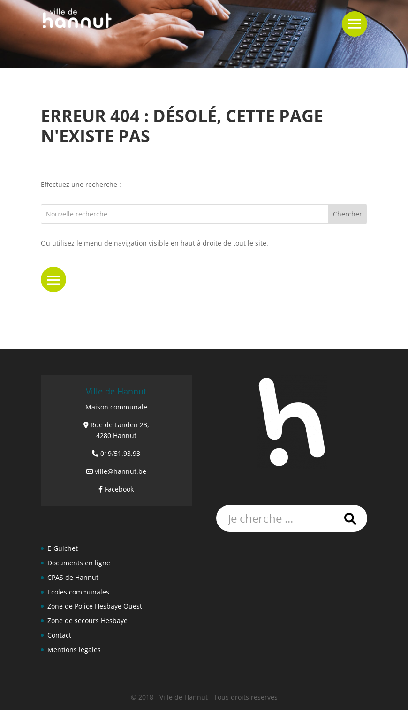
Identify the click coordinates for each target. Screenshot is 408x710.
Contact (59, 635)
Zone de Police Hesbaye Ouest (94, 606)
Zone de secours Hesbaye (87, 620)
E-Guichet (62, 548)
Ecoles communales (78, 591)
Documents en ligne (78, 562)
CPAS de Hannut (72, 577)
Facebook (119, 489)
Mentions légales (74, 649)
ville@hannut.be (120, 471)
